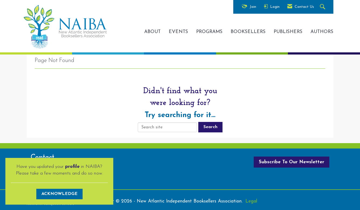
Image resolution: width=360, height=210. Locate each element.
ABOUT (152, 32)
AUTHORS (321, 32)
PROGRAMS (209, 32)
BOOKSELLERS (248, 32)
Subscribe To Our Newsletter (291, 162)
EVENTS (178, 32)
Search (210, 127)
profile (72, 166)
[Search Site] (323, 7)
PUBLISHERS (288, 32)
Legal (251, 201)
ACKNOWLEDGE (59, 194)
